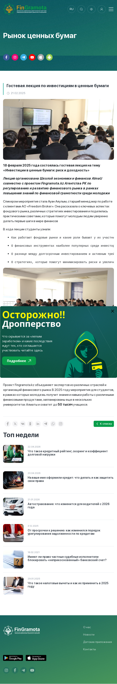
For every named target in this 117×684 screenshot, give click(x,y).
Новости (88, 634)
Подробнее (19, 361)
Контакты (89, 649)
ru (71, 9)
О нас (87, 627)
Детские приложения (97, 642)
